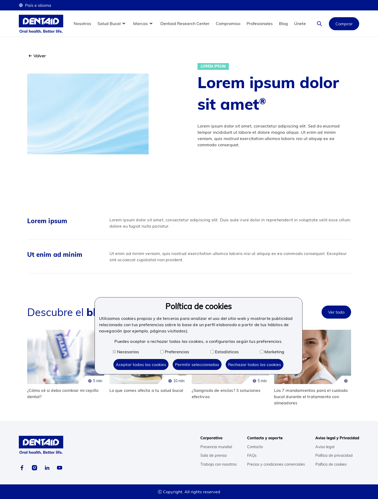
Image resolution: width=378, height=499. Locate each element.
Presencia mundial (216, 447)
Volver (39, 55)
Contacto (255, 447)
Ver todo (336, 312)
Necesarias (126, 352)
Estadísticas (225, 352)
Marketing (272, 352)
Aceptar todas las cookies (141, 364)
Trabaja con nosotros (218, 464)
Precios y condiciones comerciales (276, 464)
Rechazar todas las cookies (254, 364)
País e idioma (35, 5)
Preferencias (174, 352)
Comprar (344, 23)
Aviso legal (324, 447)
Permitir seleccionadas (197, 364)
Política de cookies (331, 464)
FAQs (252, 455)
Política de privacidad (334, 455)
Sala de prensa (213, 455)
